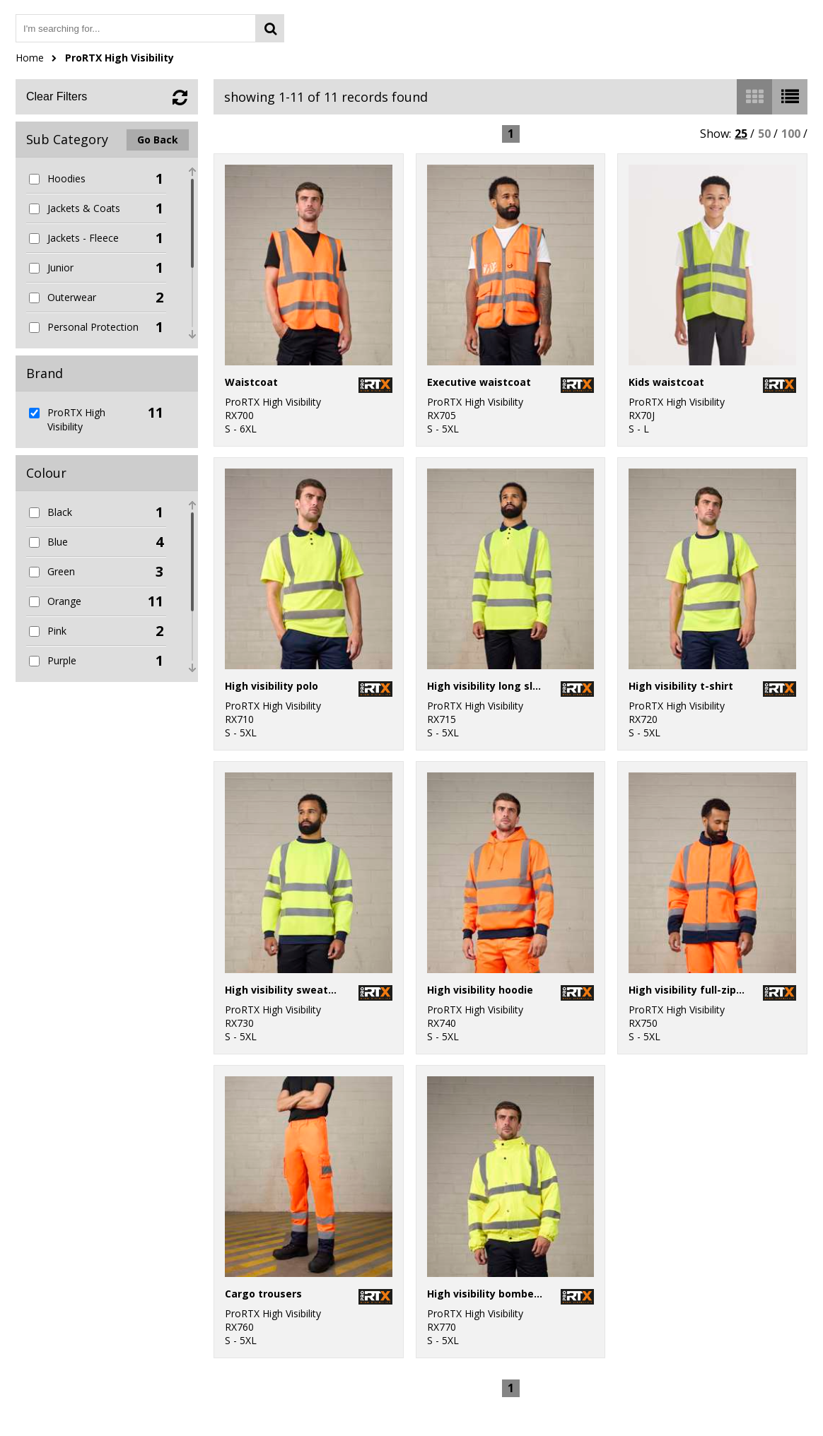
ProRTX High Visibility (119, 57)
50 (764, 133)
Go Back (157, 139)
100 (790, 133)
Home (30, 57)
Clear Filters (56, 96)
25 (741, 133)
